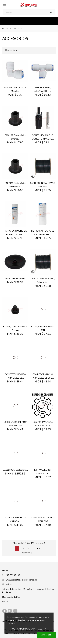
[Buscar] (29, 12)
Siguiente (27, 552)
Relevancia (11, 50)
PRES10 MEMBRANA (15, 278)
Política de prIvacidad (23, 629)
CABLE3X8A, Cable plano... (15, 470)
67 (38, 548)
